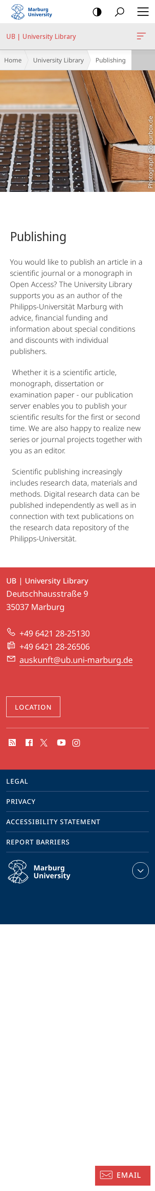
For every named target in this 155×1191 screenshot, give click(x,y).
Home (12, 60)
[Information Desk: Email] (123, 1175)
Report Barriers (38, 842)
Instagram (77, 743)
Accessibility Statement (53, 821)
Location (33, 707)
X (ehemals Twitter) (42, 742)
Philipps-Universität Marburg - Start (35, 11)
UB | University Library (140, 37)
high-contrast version (94, 12)
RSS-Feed (11, 743)
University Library (58, 60)
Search (116, 12)
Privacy (21, 801)
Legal (17, 781)
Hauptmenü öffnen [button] (140, 11)
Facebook (28, 743)
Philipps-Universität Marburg (47, 878)
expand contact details (139, 870)
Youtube (60, 743)
